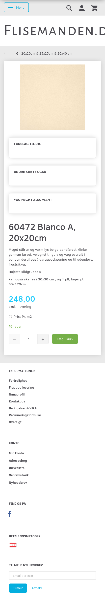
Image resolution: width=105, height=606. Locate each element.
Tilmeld (18, 588)
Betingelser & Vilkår (23, 408)
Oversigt (15, 422)
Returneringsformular (25, 415)
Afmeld (37, 588)
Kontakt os (17, 401)
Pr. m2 (23, 316)
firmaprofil (17, 394)
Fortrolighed (18, 380)
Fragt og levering (21, 387)
